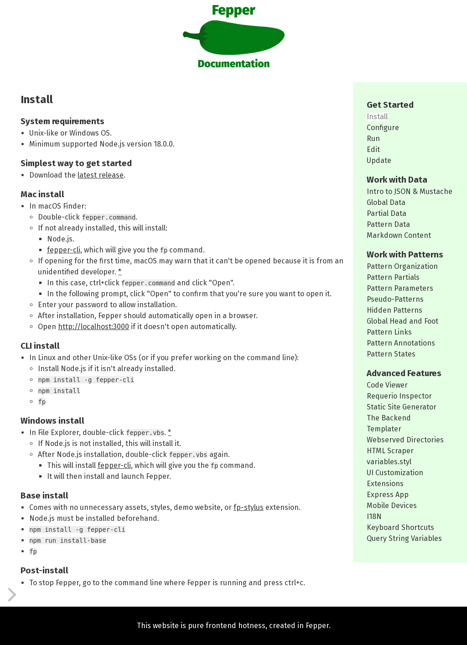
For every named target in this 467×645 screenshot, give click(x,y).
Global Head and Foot (402, 321)
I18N (374, 516)
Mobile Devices (392, 505)
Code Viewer (387, 385)
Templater (384, 429)
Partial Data (386, 213)
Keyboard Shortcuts (400, 527)
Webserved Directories (405, 439)
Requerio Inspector (399, 396)
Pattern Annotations (401, 343)
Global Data (386, 202)
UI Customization (395, 472)
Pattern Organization (402, 266)
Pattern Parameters (400, 288)
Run (373, 138)
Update (379, 160)
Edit (373, 149)
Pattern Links (389, 332)
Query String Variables (404, 538)
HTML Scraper (390, 450)
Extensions (385, 483)
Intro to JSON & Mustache (409, 191)
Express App (388, 494)
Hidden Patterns (394, 310)
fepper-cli (63, 250)
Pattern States (391, 354)
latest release (101, 175)
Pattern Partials (393, 277)
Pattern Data (388, 224)
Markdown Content (399, 235)
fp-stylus (249, 507)
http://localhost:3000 (93, 326)
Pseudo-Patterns (395, 299)
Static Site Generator (401, 407)
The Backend (389, 418)
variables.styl (389, 461)
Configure (383, 127)
